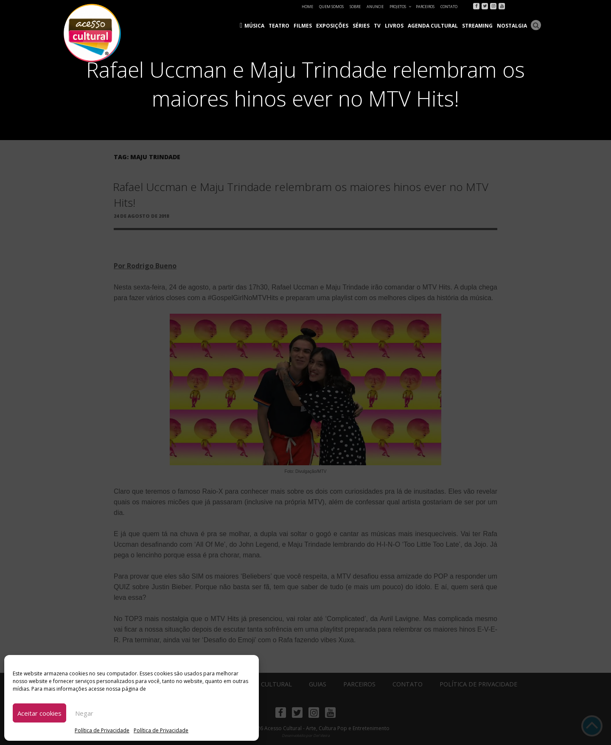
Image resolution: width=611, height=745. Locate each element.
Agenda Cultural (433, 25)
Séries (361, 25)
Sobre (355, 6)
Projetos (401, 6)
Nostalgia (512, 25)
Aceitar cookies (39, 713)
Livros (394, 25)
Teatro (279, 25)
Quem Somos (331, 6)
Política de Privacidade (102, 730)
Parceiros (425, 6)
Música (254, 25)
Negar (84, 713)
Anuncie (375, 6)
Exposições (332, 25)
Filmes (303, 25)
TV (377, 25)
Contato (448, 6)
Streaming (477, 25)
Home (307, 6)
